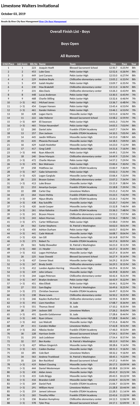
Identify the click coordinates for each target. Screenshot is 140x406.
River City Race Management (52, 21)
